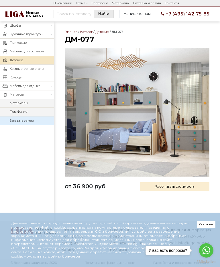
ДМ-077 (137, 112)
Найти (103, 13)
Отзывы (82, 3)
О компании (63, 3)
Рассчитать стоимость (174, 186)
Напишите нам (137, 13)
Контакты (172, 3)
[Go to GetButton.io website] (206, 261)
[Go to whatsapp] (206, 250)
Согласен (206, 224)
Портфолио (99, 3)
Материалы (120, 3)
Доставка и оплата (147, 3)
